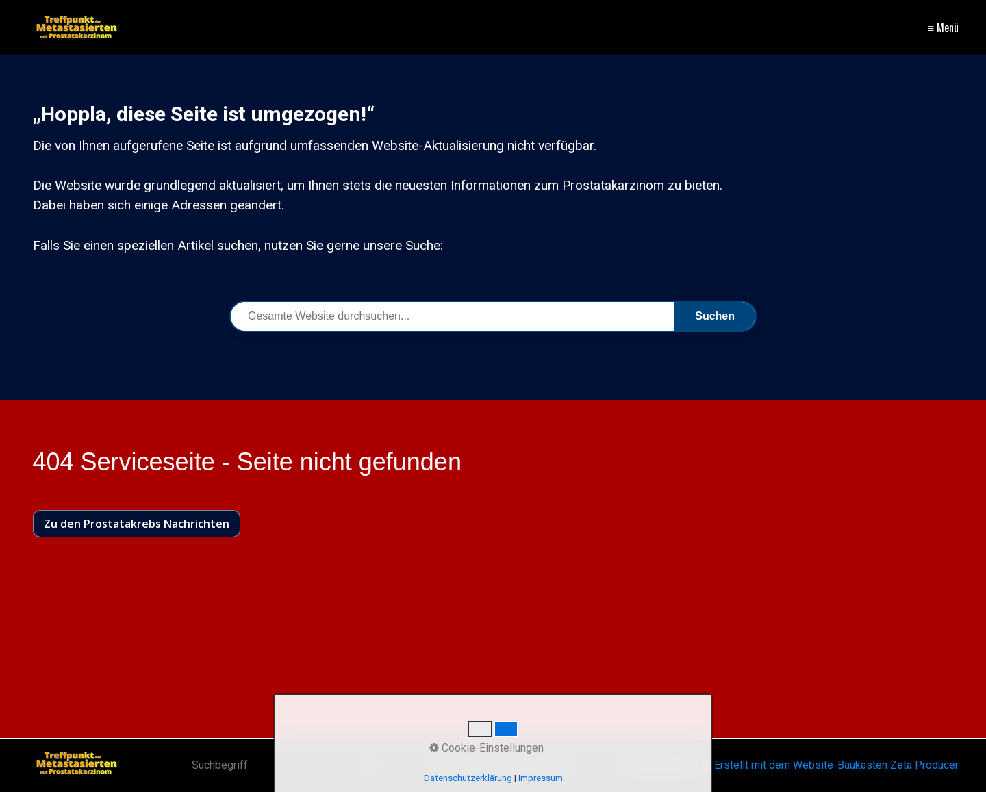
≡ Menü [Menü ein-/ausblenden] (943, 27)
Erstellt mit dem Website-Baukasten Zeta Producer (836, 764)
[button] (136, 523)
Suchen (715, 316)
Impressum (540, 778)
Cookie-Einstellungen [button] (486, 747)
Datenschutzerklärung (468, 778)
